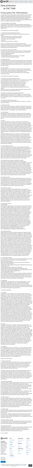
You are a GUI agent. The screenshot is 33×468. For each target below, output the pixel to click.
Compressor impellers (12, 442)
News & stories (28, 445)
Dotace (27, 454)
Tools (19, 445)
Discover (27, 443)
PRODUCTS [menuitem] (11, 1)
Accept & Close (30, 465)
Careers (27, 441)
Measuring (19, 450)
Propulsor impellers (11, 444)
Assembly (19, 441)
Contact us (3, 461)
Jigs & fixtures (12, 456)
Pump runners (12, 446)
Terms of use (28, 448)
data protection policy (20, 465)
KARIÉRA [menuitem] (30, 1)
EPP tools (11, 451)
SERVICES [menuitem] (16, 1)
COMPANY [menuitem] (21, 1)
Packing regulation (27, 452)
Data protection (28, 450)
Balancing (19, 453)
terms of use (14, 466)
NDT (18, 452)
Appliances (19, 446)
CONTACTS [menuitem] (26, 1)
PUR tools (11, 453)
